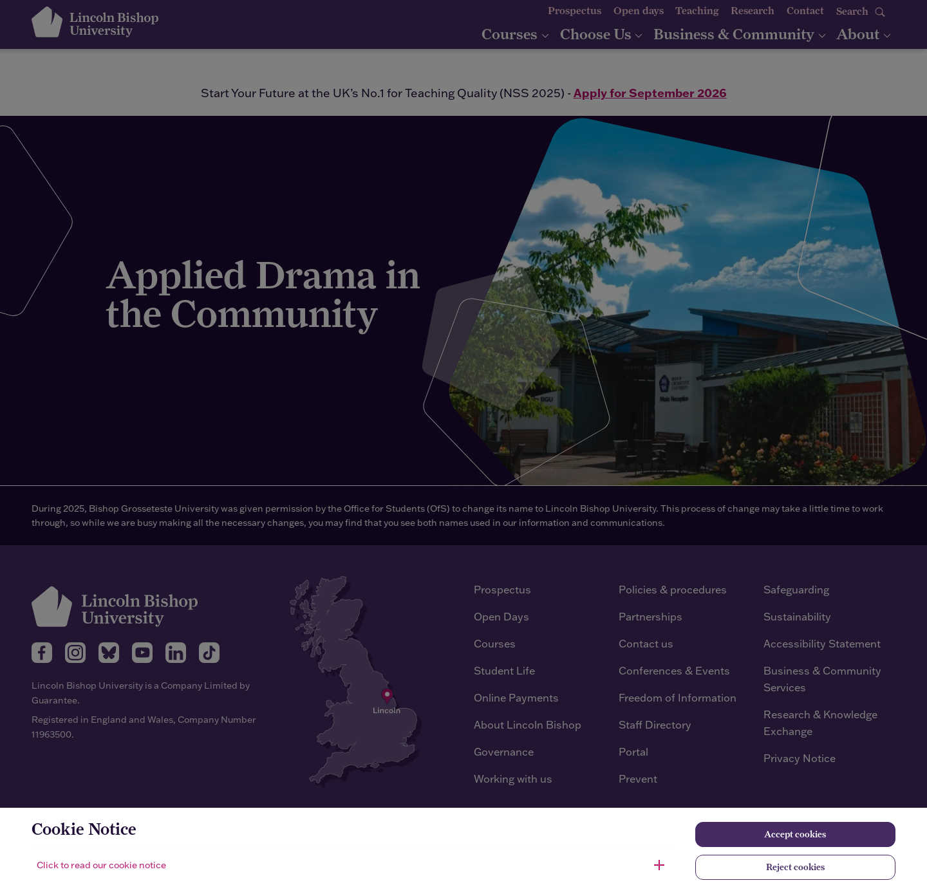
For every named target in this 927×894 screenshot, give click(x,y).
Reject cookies (795, 867)
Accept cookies (795, 834)
